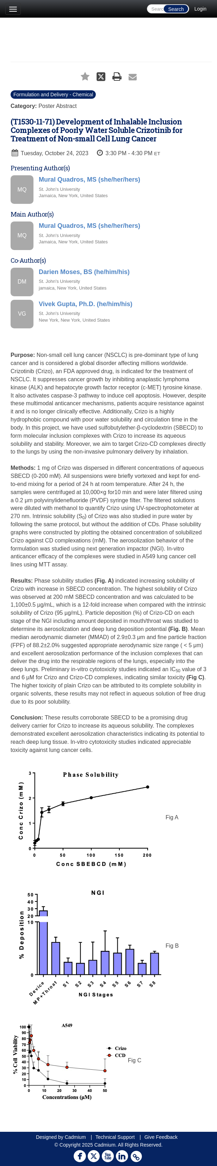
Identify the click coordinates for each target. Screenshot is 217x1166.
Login (200, 9)
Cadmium (75, 1137)
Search (176, 9)
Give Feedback (161, 1137)
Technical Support (115, 1137)
